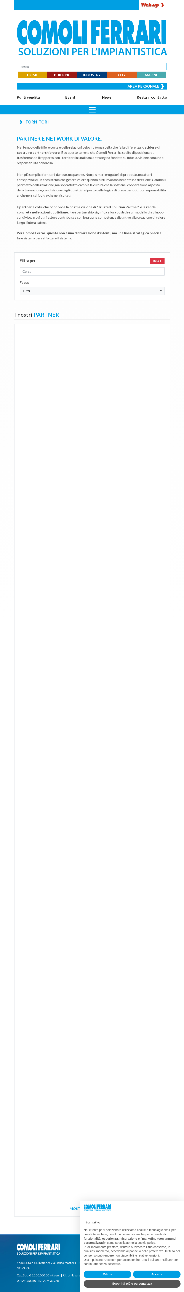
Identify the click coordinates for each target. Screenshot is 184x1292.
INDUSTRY (92, 75)
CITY (122, 75)
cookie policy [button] (146, 1242)
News (106, 97)
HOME (32, 75)
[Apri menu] (92, 110)
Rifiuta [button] (107, 1274)
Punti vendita (28, 97)
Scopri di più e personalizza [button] (132, 1283)
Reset (157, 260)
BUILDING (62, 75)
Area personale (146, 86)
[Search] (92, 66)
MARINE (151, 75)
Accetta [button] (156, 1274)
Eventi (70, 97)
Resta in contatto (152, 97)
